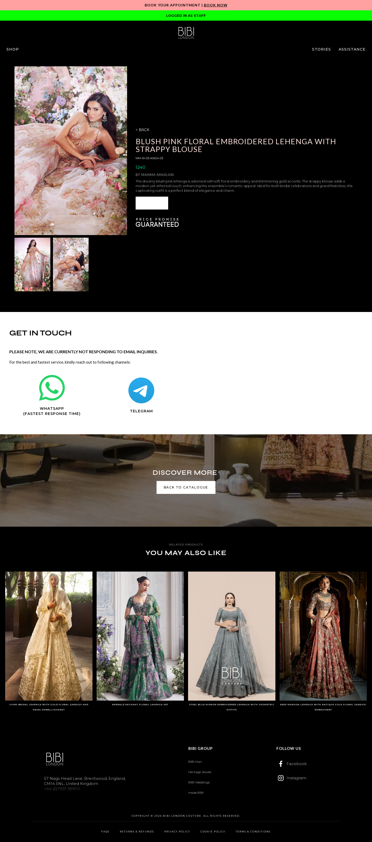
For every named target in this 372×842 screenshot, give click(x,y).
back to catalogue (186, 487)
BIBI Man (195, 762)
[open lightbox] (70, 150)
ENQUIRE (152, 203)
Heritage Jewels (199, 772)
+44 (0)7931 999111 (62, 788)
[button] (13, 49)
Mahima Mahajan (157, 175)
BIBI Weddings (199, 782)
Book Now (216, 5)
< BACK (142, 129)
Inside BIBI (196, 793)
